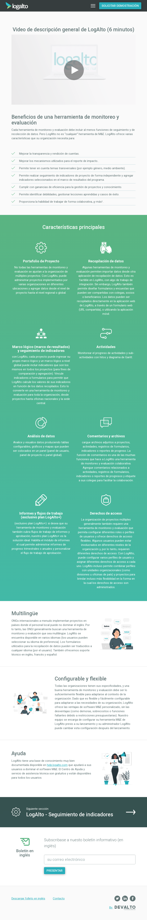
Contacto (59, 898)
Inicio (17, 6)
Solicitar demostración (120, 5)
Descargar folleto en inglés (28, 898)
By (122, 907)
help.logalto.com (57, 765)
